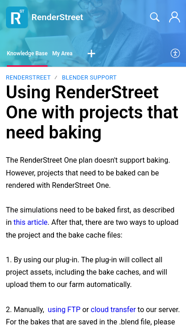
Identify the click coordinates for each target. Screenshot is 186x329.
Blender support (89, 77)
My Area (62, 53)
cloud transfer (113, 309)
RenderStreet (28, 77)
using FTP (64, 309)
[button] (91, 54)
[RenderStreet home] (17, 17)
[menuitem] (175, 54)
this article (31, 222)
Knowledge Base (27, 53)
